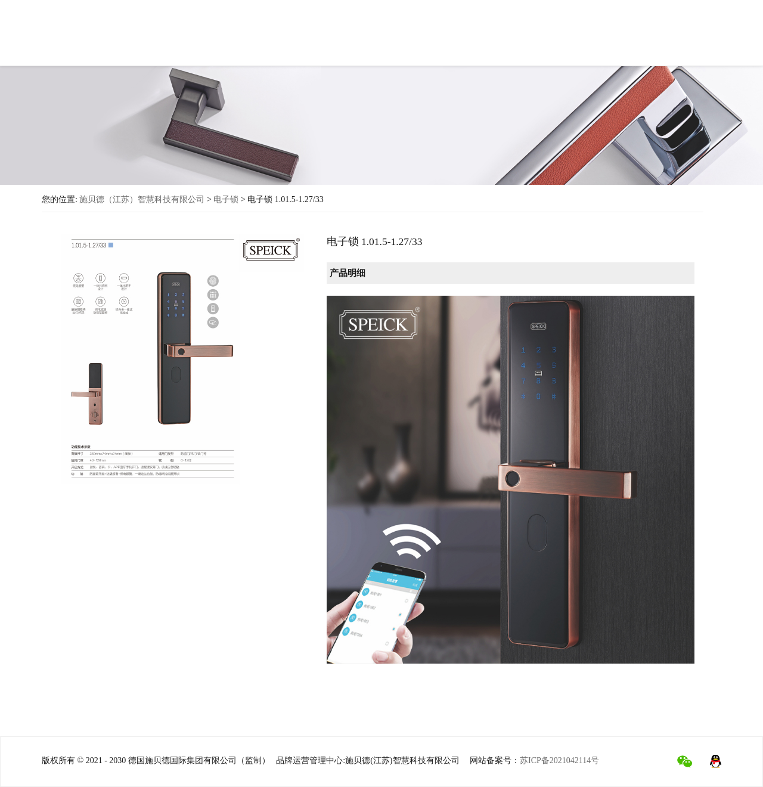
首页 (162, 35)
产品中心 (275, 38)
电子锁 (225, 199)
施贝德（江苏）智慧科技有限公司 (141, 199)
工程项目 (450, 41)
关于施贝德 (214, 36)
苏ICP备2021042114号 (559, 760)
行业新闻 (506, 43)
